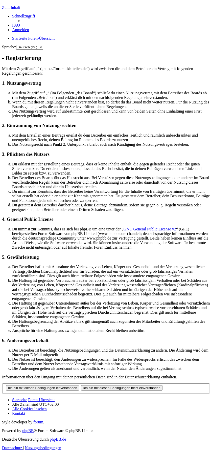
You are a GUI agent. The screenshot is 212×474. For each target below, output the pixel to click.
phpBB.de (58, 439)
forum (38, 422)
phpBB (28, 430)
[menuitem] (16, 25)
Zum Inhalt (11, 7)
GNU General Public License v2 (150, 229)
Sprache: (9, 47)
